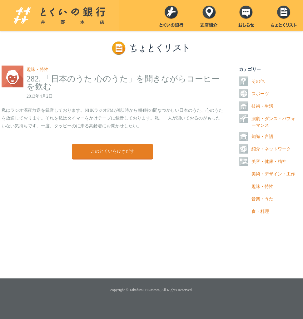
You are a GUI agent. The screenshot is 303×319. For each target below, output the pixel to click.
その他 (258, 81)
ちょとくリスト (284, 15)
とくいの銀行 (172, 15)
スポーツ (260, 93)
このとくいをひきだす (112, 151)
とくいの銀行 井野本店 (59, 15)
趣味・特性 (37, 69)
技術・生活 (262, 106)
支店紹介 (209, 15)
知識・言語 (262, 136)
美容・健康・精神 (268, 161)
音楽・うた (262, 199)
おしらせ (247, 15)
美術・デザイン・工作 (273, 174)
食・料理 (260, 211)
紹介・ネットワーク (271, 149)
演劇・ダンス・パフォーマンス (273, 122)
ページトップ (151, 259)
